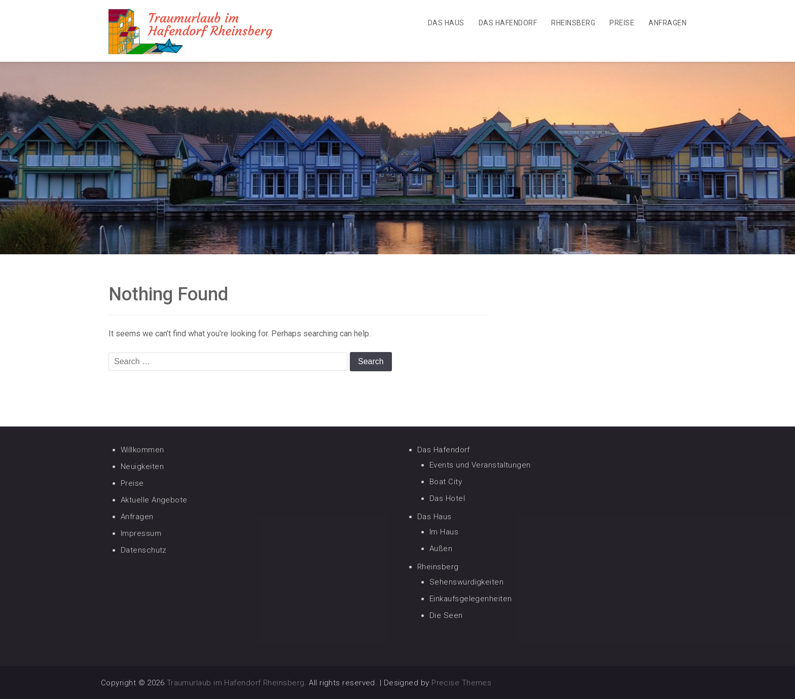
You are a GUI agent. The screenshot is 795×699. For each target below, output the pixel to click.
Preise (621, 23)
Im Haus (443, 531)
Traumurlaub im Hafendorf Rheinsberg (236, 682)
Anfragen (667, 23)
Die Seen (446, 615)
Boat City (445, 481)
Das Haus (446, 23)
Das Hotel (447, 498)
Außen (440, 548)
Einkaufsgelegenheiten (470, 598)
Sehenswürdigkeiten (466, 582)
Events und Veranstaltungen (480, 465)
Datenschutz (144, 550)
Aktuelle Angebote (154, 499)
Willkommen (142, 449)
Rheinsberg (573, 23)
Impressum (141, 533)
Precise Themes (461, 682)
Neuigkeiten (142, 466)
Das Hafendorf (508, 23)
